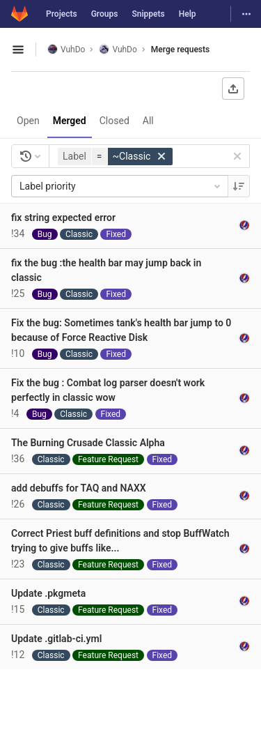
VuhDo (66, 49)
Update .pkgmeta (48, 593)
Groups (104, 14)
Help (187, 14)
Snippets (148, 14)
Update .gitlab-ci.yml (56, 638)
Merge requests (180, 49)
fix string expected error (63, 217)
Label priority (121, 186)
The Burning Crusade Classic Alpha (88, 442)
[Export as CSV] (233, 88)
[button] (117, 156)
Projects (61, 14)
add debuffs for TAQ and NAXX (78, 488)
